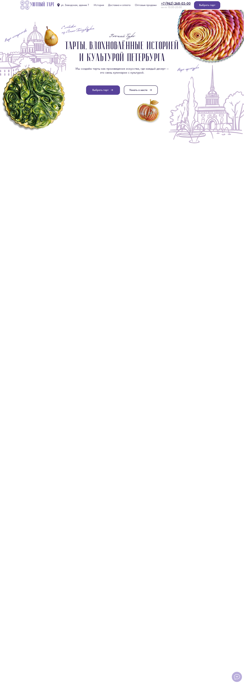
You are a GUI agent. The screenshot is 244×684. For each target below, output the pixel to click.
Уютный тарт (42, 5)
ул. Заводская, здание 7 (75, 5)
